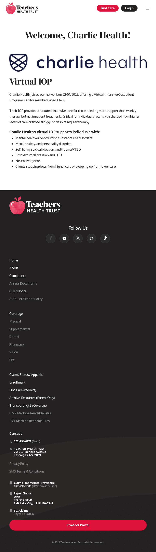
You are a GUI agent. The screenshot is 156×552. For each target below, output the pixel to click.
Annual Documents (23, 283)
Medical (15, 321)
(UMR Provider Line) (44, 486)
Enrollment (17, 382)
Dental (14, 336)
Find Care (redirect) (22, 390)
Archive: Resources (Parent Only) (32, 398)
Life (12, 360)
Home (13, 260)
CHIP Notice (17, 291)
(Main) (36, 441)
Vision (13, 352)
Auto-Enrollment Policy (25, 299)
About (13, 268)
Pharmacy (16, 344)
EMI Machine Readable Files (29, 421)
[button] (148, 8)
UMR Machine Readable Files (30, 413)
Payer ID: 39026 (24, 514)
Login (129, 8)
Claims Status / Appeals (25, 374)
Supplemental (19, 329)
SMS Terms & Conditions (26, 471)
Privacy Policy (18, 463)
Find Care (108, 8)
